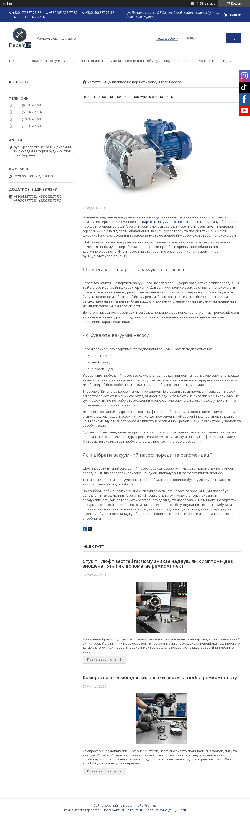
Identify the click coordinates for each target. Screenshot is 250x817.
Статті (95, 82)
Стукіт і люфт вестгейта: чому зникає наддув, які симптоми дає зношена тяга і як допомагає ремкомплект (158, 563)
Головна (16, 60)
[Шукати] (233, 38)
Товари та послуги (45, 60)
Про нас (184, 60)
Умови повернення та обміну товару (140, 60)
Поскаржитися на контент (122, 810)
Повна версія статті (104, 659)
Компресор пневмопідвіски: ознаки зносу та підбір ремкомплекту (160, 677)
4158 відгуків (205, 3)
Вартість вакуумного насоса (165, 221)
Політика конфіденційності (165, 810)
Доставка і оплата (88, 60)
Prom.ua (150, 805)
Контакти (206, 60)
